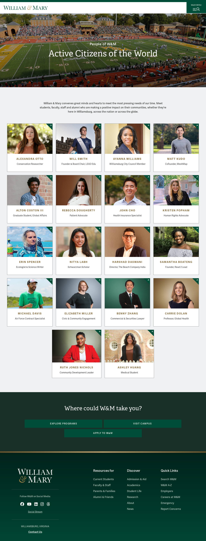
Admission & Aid (136, 469)
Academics (133, 475)
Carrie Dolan (176, 313)
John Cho (127, 210)
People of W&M (103, 43)
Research (132, 487)
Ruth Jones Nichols (76, 367)
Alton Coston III (30, 210)
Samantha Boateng (176, 262)
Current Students (103, 469)
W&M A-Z (166, 475)
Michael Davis (30, 313)
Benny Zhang (127, 313)
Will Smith (79, 159)
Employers (167, 481)
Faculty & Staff (102, 475)
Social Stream (35, 501)
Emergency (167, 493)
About (130, 493)
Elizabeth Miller (79, 313)
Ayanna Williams (127, 159)
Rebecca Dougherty (78, 210)
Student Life (134, 481)
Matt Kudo (176, 159)
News (130, 499)
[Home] (26, 8)
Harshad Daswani (127, 262)
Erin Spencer (30, 262)
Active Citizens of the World (103, 54)
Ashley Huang (129, 367)
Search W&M (168, 469)
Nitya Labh (79, 262)
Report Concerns (171, 499)
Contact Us (35, 521)
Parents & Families (104, 481)
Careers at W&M (170, 487)
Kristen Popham (176, 210)
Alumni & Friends (103, 487)
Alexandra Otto (29, 159)
